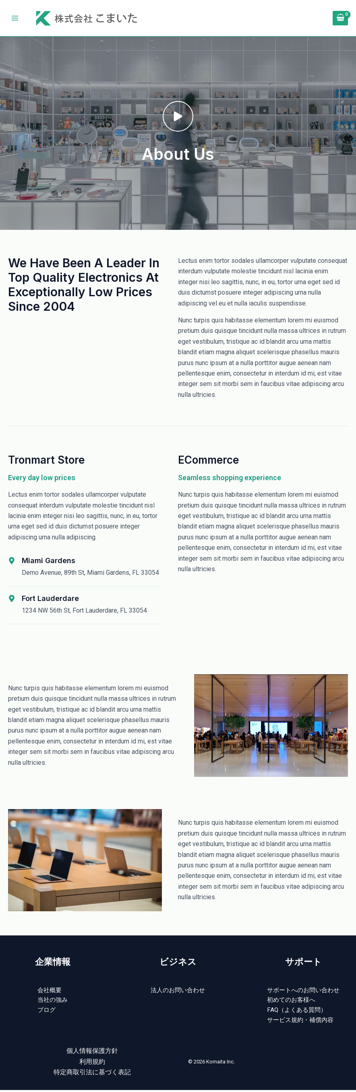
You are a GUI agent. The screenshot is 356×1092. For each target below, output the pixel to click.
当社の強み (53, 1001)
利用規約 (92, 1063)
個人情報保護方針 (92, 1053)
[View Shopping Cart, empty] (340, 18)
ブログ (46, 1011)
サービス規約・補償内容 (300, 1022)
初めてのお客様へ (290, 1001)
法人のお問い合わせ (178, 990)
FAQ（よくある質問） (296, 1011)
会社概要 (49, 990)
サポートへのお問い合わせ (303, 990)
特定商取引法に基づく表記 (92, 1074)
